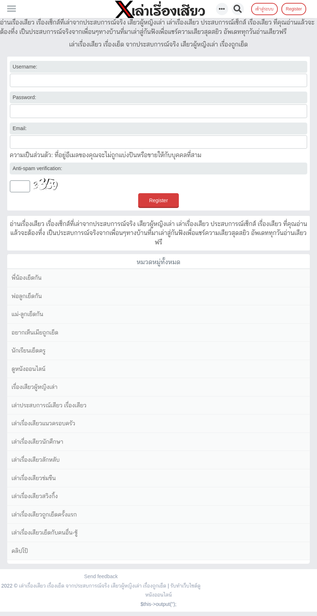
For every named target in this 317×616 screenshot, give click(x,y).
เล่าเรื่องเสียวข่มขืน (34, 478)
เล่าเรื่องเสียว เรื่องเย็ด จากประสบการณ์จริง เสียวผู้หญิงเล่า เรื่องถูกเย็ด (92, 586)
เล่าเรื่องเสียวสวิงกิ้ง (35, 496)
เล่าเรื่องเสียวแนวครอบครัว (43, 423)
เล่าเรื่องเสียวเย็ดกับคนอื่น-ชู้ (45, 532)
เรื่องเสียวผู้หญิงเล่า (35, 387)
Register (294, 9)
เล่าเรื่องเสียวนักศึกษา (37, 442)
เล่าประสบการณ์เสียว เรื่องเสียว (49, 405)
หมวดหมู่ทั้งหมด (159, 262)
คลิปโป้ (20, 551)
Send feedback (101, 576)
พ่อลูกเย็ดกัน (27, 296)
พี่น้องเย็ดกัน (26, 278)
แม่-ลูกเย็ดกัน (27, 314)
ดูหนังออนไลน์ (28, 369)
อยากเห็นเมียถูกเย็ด (35, 332)
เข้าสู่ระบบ (264, 9)
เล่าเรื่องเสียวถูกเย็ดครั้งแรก (44, 514)
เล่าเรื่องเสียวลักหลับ (36, 460)
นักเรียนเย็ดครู (29, 350)
